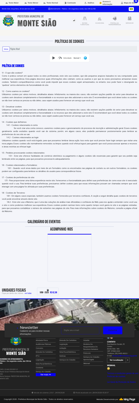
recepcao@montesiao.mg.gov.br (124, 356)
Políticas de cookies (116, 376)
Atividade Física (42, 340)
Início (6, 49)
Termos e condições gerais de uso (122, 373)
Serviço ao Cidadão (43, 372)
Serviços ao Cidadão (67, 360)
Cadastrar (112, 330)
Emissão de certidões (44, 352)
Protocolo (87, 353)
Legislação (40, 360)
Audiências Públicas (43, 344)
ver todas (28, 293)
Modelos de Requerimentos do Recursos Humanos (90, 347)
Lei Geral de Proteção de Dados (121, 382)
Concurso (39, 348)
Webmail (86, 363)
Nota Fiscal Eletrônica (44, 364)
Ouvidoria (39, 368)
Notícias (62, 356)
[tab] (74, 20)
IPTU (37, 356)
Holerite (86, 340)
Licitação (62, 348)
